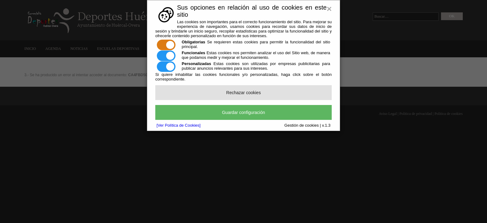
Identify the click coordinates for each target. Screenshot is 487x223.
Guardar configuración (243, 112)
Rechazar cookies (243, 92)
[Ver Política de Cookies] (179, 125)
